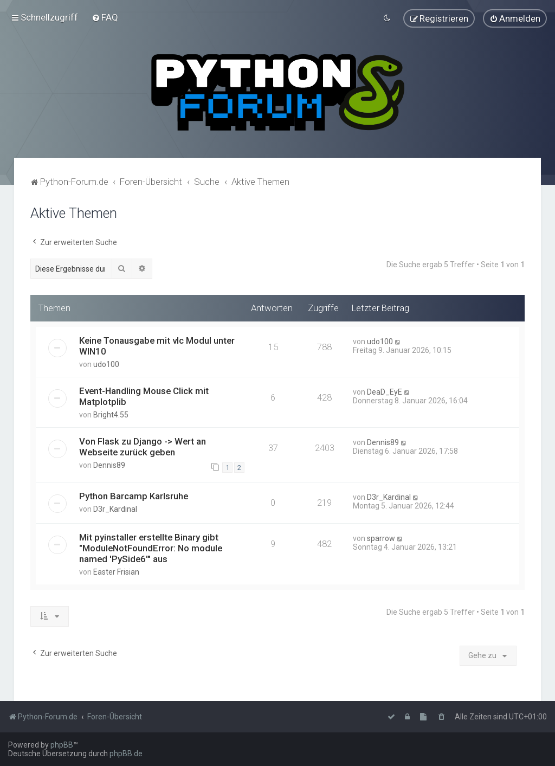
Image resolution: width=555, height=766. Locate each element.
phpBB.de (126, 753)
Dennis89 (109, 464)
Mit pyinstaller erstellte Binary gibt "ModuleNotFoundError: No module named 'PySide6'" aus (150, 548)
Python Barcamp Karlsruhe (133, 496)
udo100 (106, 363)
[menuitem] (105, 17)
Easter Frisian (116, 572)
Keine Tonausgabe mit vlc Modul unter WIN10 (157, 345)
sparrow (381, 538)
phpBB (61, 745)
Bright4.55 (110, 414)
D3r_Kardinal (115, 509)
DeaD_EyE (384, 391)
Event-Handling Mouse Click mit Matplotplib (144, 396)
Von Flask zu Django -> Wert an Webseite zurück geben (142, 446)
